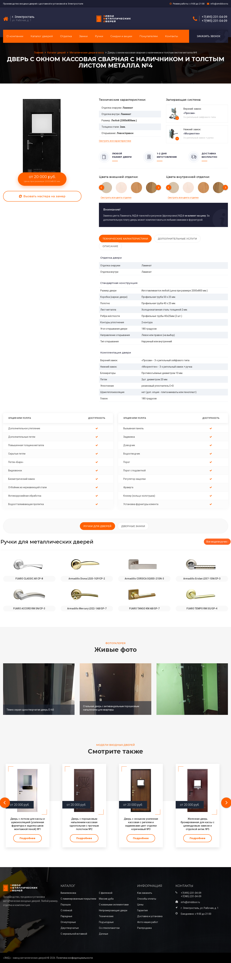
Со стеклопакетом (109, 928)
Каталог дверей (42, 36)
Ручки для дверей (97, 526)
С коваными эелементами (114, 904)
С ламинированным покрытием (78, 898)
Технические (106, 916)
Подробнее (27, 838)
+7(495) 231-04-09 (214, 17)
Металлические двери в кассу (86, 52)
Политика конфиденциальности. (74, 957)
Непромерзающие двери (113, 910)
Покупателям (148, 36)
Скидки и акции (121, 36)
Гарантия (142, 910)
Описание (110, 246)
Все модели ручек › (217, 541)
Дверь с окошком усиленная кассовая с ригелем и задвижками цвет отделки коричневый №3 (141, 824)
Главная (39, 52)
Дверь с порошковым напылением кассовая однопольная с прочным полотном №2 (84, 824)
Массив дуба (106, 898)
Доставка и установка (149, 916)
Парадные (66, 916)
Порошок (66, 904)
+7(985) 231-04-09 (214, 21)
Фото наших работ (147, 922)
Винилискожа (68, 893)
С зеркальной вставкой (74, 933)
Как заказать (144, 893)
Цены (140, 904)
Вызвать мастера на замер (42, 196)
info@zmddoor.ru (219, 3)
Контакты (171, 36)
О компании (15, 36)
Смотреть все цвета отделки (116, 197)
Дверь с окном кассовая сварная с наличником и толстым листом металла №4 (152, 52)
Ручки (99, 36)
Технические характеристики (125, 238)
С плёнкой (66, 910)
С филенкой (105, 893)
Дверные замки (133, 526)
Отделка (66, 36)
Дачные (103, 933)
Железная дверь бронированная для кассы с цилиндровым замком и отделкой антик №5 (197, 824)
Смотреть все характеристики (115, 141)
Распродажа (144, 928)
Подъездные (106, 922)
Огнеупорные (68, 922)
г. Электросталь (23, 17)
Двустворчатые (70, 928)
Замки (83, 36)
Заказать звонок (208, 36)
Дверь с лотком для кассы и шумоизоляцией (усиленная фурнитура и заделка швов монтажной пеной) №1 (27, 824)
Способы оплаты (146, 898)
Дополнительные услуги (177, 238)
